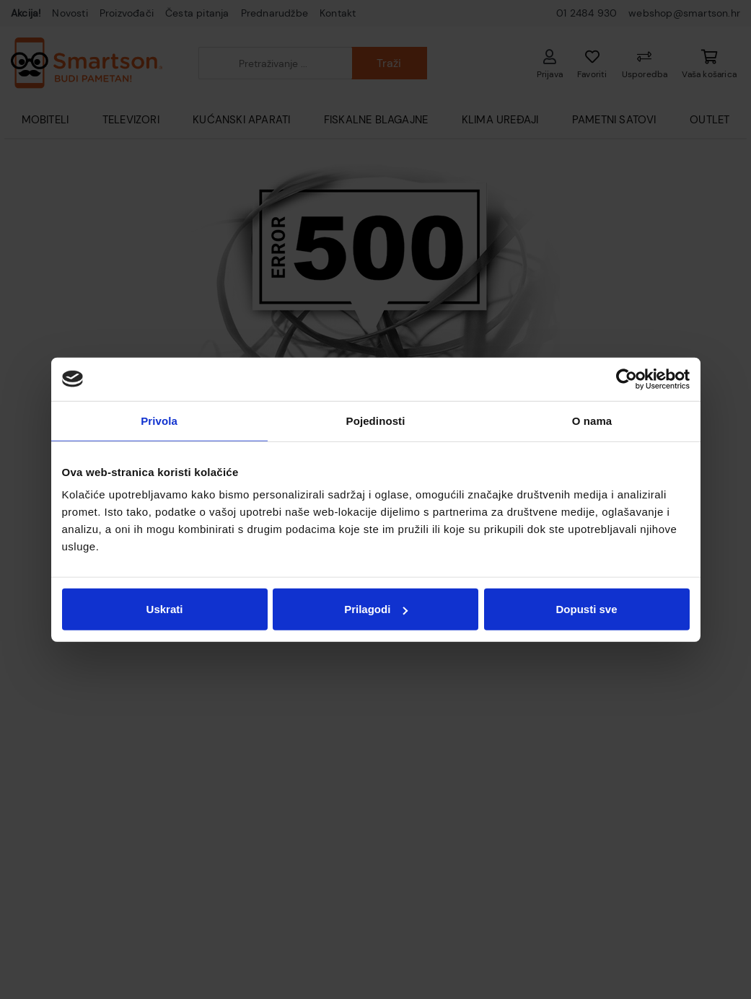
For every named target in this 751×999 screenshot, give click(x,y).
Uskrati (164, 609)
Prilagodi (376, 609)
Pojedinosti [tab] (375, 420)
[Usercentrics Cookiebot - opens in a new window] (626, 379)
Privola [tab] (159, 420)
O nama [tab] (592, 420)
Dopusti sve (586, 609)
